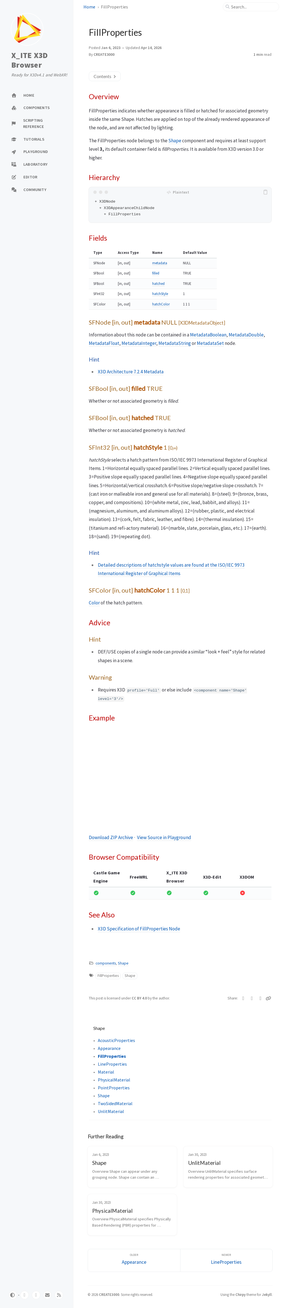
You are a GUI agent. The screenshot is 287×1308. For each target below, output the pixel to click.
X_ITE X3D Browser (29, 60)
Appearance (109, 1048)
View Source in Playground (164, 837)
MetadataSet (210, 343)
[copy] (266, 192)
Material (106, 1072)
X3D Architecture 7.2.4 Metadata (131, 372)
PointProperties (114, 1087)
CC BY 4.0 (140, 998)
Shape (174, 141)
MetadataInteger (139, 343)
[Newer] (226, 1260)
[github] (24, 1295)
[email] (47, 1295)
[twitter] (36, 1295)
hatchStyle (160, 293)
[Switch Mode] (13, 1295)
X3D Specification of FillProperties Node (139, 929)
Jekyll (267, 1294)
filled (155, 273)
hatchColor (161, 304)
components (106, 963)
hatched (158, 283)
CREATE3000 (104, 54)
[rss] (59, 1295)
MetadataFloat (104, 343)
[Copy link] (268, 998)
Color (94, 603)
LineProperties (112, 1064)
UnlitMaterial (111, 1111)
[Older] (134, 1260)
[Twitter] (243, 998)
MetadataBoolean (208, 335)
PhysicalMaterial (114, 1080)
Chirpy (240, 1294)
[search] (253, 7)
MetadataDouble (246, 335)
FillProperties (108, 975)
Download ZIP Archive (111, 837)
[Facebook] (252, 998)
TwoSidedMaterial (115, 1103)
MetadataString (174, 343)
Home (89, 7)
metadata (159, 263)
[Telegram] (260, 998)
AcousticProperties (116, 1040)
